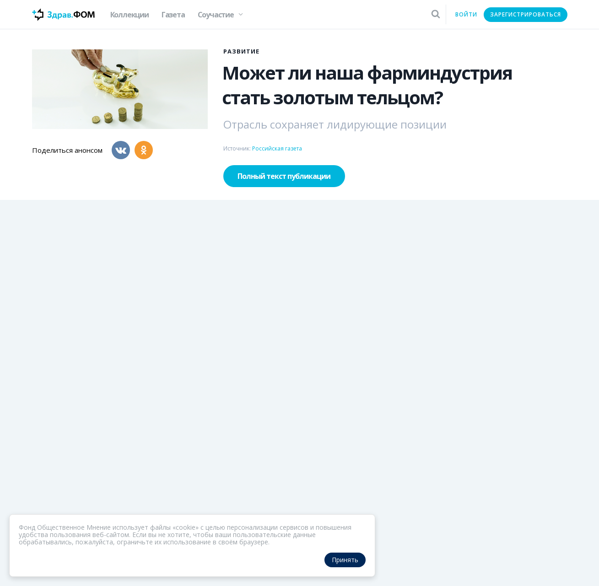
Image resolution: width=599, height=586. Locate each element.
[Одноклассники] (144, 150)
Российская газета (277, 148)
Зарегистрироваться (525, 14)
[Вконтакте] (121, 150)
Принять (345, 559)
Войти (466, 14)
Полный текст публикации (283, 176)
